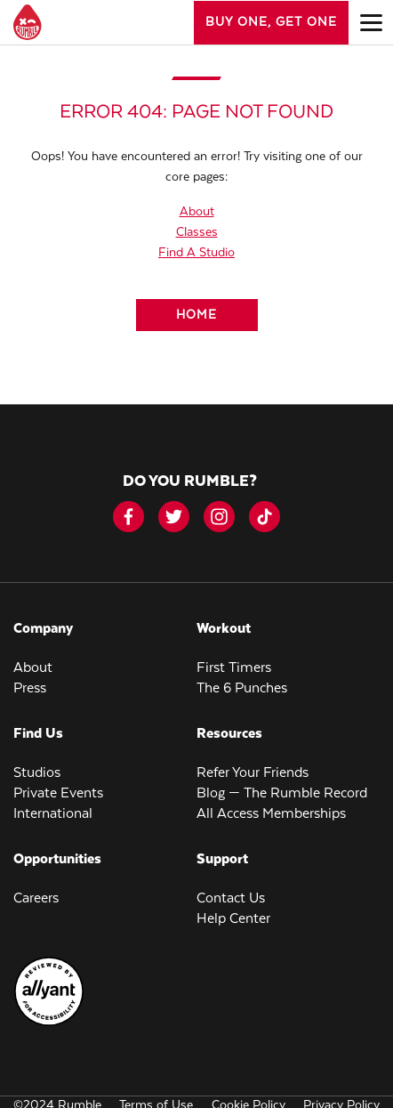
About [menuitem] (32, 667)
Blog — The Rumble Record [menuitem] (281, 793)
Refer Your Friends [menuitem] (252, 772)
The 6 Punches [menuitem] (241, 688)
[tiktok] (264, 516)
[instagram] (219, 516)
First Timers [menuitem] (233, 667)
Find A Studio (196, 253)
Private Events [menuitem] (58, 793)
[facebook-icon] (128, 516)
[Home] (197, 315)
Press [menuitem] (29, 688)
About (197, 212)
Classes (197, 232)
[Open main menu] (371, 22)
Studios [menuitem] (36, 772)
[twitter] (173, 516)
